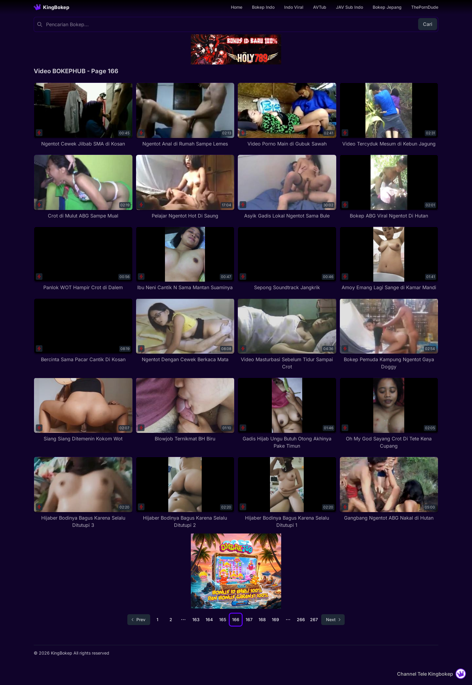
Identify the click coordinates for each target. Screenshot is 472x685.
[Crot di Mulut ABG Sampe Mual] (83, 187)
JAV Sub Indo (349, 7)
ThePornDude (424, 7)
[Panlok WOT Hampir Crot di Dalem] (83, 259)
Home (236, 7)
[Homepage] (51, 7)
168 (262, 619)
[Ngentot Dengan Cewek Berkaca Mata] (185, 330)
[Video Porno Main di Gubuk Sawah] (287, 115)
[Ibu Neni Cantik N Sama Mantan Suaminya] (185, 259)
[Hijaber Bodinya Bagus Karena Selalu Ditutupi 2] (185, 493)
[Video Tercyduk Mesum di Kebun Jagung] (389, 115)
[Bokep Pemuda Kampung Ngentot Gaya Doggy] (389, 334)
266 (301, 619)
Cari (427, 24)
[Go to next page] (333, 619)
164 (209, 619)
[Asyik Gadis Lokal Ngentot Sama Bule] (287, 187)
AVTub (319, 7)
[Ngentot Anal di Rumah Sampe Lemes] (185, 115)
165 (222, 619)
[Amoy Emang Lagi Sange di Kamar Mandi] (389, 259)
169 (275, 619)
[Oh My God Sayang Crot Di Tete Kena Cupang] (389, 413)
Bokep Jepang (387, 7)
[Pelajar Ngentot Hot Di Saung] (185, 187)
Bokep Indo (263, 7)
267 (314, 619)
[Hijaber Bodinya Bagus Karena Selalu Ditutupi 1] (287, 493)
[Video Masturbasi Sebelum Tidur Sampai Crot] (287, 334)
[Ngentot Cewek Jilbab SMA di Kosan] (83, 115)
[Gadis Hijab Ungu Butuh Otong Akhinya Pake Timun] (287, 413)
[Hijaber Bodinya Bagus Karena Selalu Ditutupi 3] (83, 493)
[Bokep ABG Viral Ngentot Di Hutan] (389, 187)
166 (235, 619)
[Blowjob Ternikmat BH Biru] (185, 409)
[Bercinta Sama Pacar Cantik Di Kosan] (83, 330)
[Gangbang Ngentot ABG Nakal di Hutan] (389, 489)
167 (249, 619)
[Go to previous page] (138, 619)
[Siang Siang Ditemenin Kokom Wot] (83, 409)
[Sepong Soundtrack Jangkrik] (287, 259)
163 (196, 619)
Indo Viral (293, 7)
